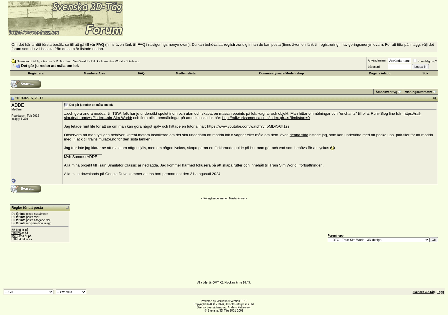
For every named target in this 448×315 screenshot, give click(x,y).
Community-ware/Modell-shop (281, 73)
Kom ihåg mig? (425, 61)
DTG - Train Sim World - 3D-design (115, 61)
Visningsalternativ (418, 92)
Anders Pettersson (239, 307)
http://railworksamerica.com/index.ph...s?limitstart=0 (266, 118)
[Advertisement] (193, 27)
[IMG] (14, 236)
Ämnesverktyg (386, 92)
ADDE (17, 105)
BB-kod (16, 229)
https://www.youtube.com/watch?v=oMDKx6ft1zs (248, 126)
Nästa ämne (237, 198)
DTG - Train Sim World (71, 61)
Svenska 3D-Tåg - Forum (34, 61)
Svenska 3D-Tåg (424, 292)
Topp (440, 292)
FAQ (141, 73)
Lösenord (374, 66)
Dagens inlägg (379, 73)
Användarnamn (377, 60)
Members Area (94, 73)
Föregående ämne (215, 198)
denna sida (299, 135)
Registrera (35, 73)
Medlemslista (185, 73)
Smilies (16, 233)
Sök (425, 73)
